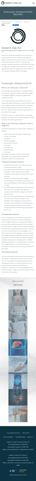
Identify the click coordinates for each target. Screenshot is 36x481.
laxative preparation (26, 207)
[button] (33, 3)
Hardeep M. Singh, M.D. (7, 22)
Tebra (25, 475)
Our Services (18, 22)
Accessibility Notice (20, 437)
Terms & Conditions (8, 437)
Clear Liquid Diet (15, 203)
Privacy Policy (25, 433)
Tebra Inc (18, 433)
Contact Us (30, 437)
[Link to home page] (15, 3)
